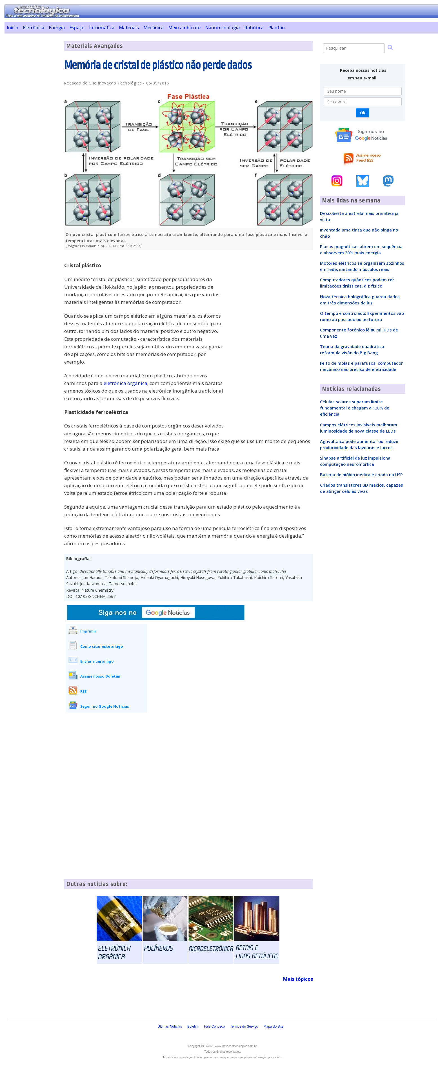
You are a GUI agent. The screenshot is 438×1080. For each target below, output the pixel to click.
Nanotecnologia (222, 28)
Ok (362, 112)
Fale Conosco (214, 1026)
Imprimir (88, 631)
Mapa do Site (273, 1026)
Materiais (129, 28)
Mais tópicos (298, 979)
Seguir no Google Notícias (104, 706)
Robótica (254, 28)
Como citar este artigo (101, 646)
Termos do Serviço (244, 1026)
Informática (101, 28)
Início (12, 28)
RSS (83, 691)
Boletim (193, 1026)
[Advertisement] (32, 125)
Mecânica (153, 28)
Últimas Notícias (169, 1026)
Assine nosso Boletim (100, 676)
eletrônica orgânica (125, 383)
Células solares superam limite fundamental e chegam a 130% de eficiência (354, 408)
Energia (57, 28)
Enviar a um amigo (97, 661)
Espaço (77, 28)
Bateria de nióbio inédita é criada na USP (361, 474)
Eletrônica (33, 28)
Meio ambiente (184, 28)
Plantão (276, 28)
